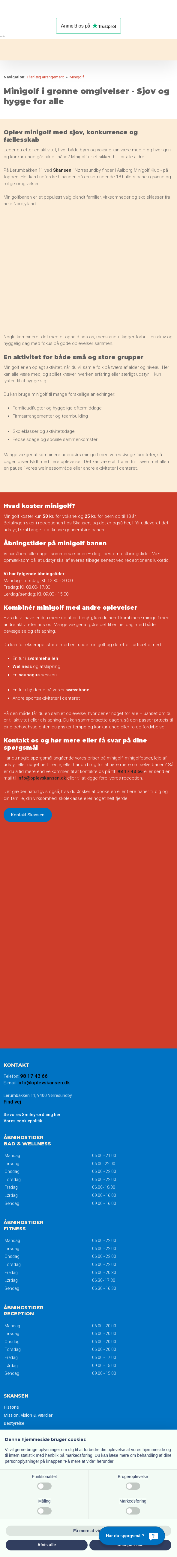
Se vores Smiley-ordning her (32, 1114)
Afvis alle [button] (47, 1544)
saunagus (30, 675)
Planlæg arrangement (46, 77)
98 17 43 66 (130, 771)
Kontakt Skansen (27, 815)
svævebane (77, 689)
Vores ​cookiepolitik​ (23, 1120)
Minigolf (77, 77)
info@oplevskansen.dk (41, 778)
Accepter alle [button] (130, 1544)
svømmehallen (42, 658)
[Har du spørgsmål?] (132, 1535)
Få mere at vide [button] (88, 1530)
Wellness (23, 666)
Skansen (63, 170)
